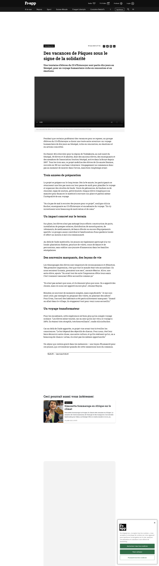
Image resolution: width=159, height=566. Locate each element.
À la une (28, 9)
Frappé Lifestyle (79, 9)
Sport (49, 9)
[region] (137, 542)
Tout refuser (137, 553)
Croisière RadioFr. (97, 9)
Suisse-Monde (62, 9)
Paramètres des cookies (137, 558)
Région (39, 9)
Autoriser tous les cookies (137, 547)
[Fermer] (154, 523)
